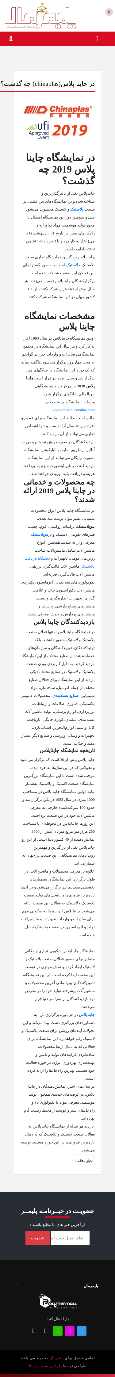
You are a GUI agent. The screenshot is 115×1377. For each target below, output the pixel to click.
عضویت (37, 1238)
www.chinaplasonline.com (73, 410)
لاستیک (72, 265)
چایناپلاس (87, 1014)
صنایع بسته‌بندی (65, 695)
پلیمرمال (56, 1358)
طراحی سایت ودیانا (45, 1366)
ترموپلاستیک (41, 534)
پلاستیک (76, 209)
